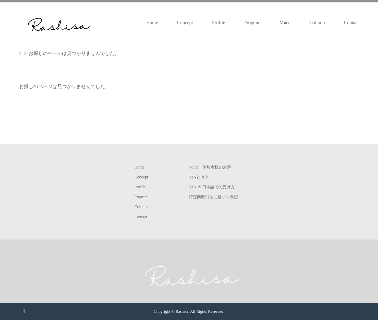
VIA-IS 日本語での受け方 (212, 187)
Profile (218, 22)
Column (317, 22)
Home (152, 22)
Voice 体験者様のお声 (210, 167)
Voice (284, 22)
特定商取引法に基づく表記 (213, 196)
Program (252, 22)
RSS (24, 311)
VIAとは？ (198, 177)
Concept (185, 22)
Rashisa (182, 311)
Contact (351, 22)
